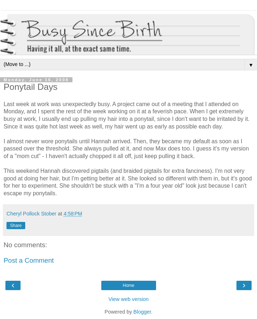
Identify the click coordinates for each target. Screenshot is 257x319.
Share (16, 225)
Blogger (142, 312)
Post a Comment (29, 260)
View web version (128, 299)
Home (128, 285)
